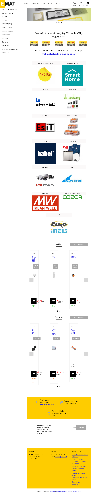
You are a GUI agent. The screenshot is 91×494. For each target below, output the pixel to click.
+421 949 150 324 (47, 404)
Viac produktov (79, 244)
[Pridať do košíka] (34, 301)
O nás (50, 4)
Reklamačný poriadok (79, 466)
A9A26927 (55, 257)
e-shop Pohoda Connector (63, 491)
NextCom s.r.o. (77, 491)
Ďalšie (59, 4)
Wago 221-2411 (73, 331)
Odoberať (81, 427)
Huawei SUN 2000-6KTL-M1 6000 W (35, 261)
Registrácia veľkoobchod (34, 4)
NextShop (52, 491)
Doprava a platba (77, 459)
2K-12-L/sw (34, 331)
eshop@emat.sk (61, 457)
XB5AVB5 (74, 257)
